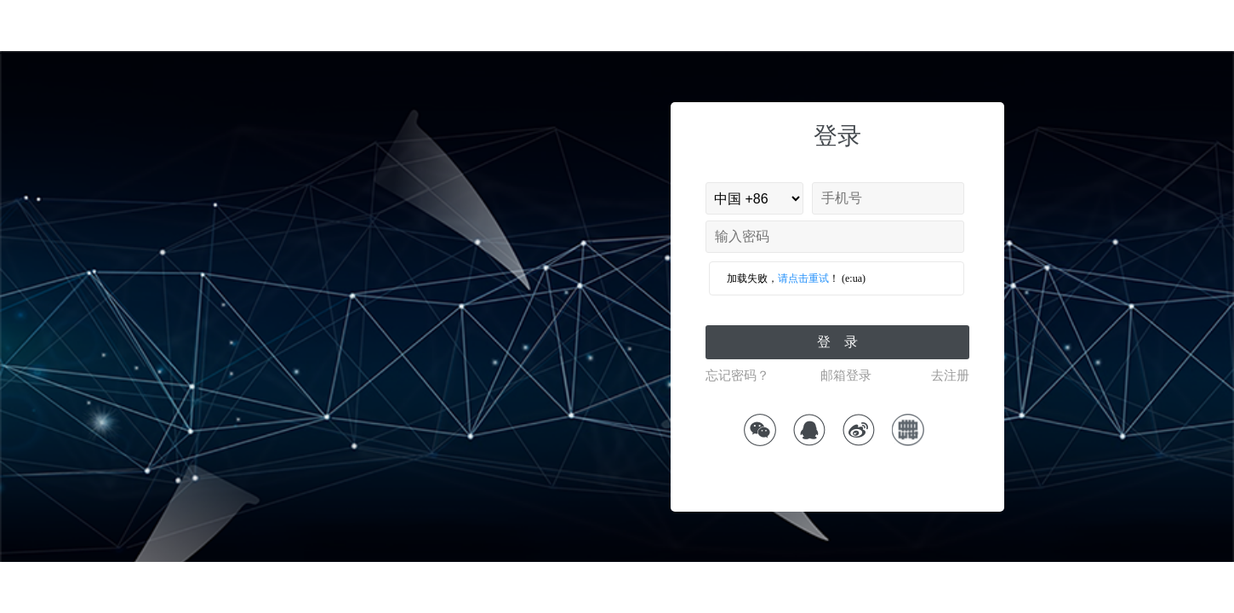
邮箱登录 (845, 375)
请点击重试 (803, 278)
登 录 (837, 342)
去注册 (950, 375)
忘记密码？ (737, 375)
